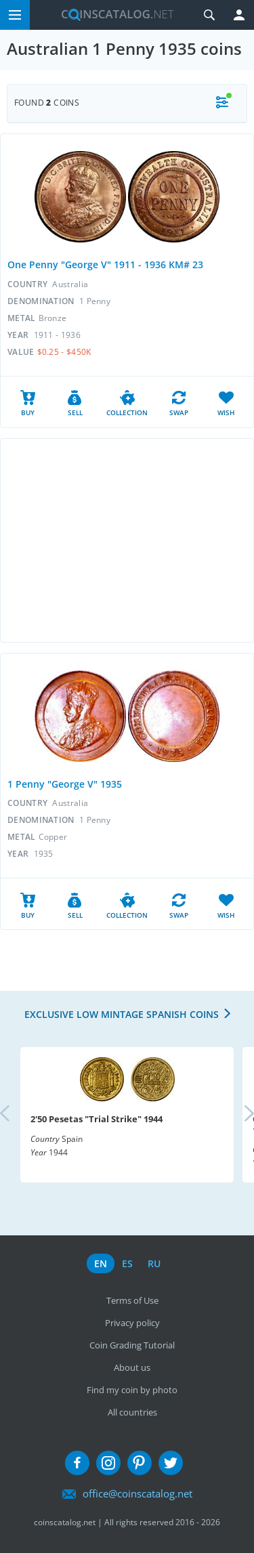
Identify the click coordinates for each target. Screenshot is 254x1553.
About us (132, 1367)
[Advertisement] (127, 540)
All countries (132, 1412)
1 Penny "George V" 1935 (64, 784)
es (127, 1263)
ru (154, 1263)
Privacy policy (132, 1323)
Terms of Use (132, 1300)
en (100, 1263)
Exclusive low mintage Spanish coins (121, 1014)
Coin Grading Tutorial (132, 1345)
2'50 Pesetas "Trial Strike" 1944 (96, 1118)
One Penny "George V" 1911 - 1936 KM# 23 (105, 264)
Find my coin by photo (132, 1390)
